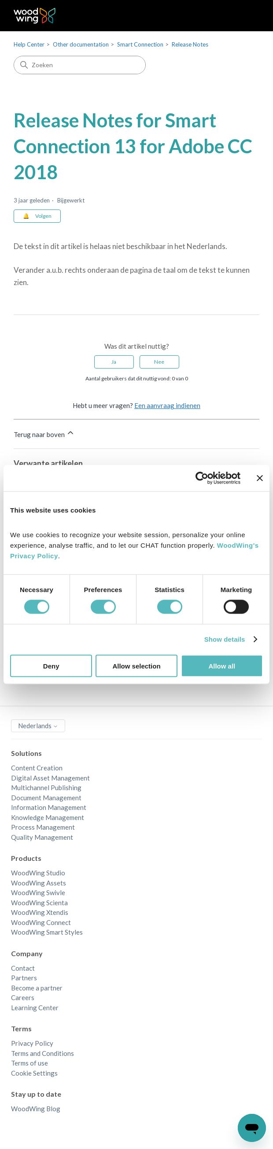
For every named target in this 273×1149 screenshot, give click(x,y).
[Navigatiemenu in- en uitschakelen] (243, 16)
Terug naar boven (44, 433)
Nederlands (38, 726)
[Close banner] (260, 478)
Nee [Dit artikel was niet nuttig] (159, 361)
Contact (23, 968)
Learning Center (35, 1008)
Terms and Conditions (42, 1053)
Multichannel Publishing (46, 787)
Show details (224, 639)
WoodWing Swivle (38, 892)
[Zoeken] (79, 65)
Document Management (46, 798)
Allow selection (136, 665)
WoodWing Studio (38, 873)
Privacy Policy (32, 1043)
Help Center (29, 44)
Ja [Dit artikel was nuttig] (113, 361)
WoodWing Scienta (39, 903)
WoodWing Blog (35, 1109)
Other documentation (81, 44)
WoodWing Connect (41, 922)
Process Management (43, 827)
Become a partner (37, 988)
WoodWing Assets (38, 883)
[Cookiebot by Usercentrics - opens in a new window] (201, 478)
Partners (24, 978)
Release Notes (190, 44)
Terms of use (29, 1063)
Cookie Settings (34, 1073)
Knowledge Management (47, 817)
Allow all (221, 665)
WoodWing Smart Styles (47, 932)
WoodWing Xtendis (39, 912)
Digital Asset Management (50, 778)
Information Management (48, 807)
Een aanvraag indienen (167, 405)
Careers (22, 997)
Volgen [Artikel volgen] (43, 216)
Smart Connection (140, 44)
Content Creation (37, 768)
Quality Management (42, 837)
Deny (51, 665)
